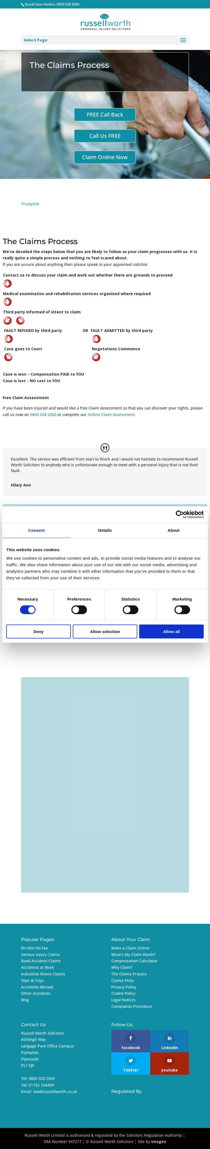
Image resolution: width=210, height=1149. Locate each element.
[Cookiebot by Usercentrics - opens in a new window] (180, 514)
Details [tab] (105, 530)
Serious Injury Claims (40, 954)
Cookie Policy (123, 993)
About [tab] (174, 530)
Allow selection (105, 631)
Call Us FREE (105, 135)
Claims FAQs (122, 980)
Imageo (158, 1141)
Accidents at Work (37, 967)
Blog (25, 999)
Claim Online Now (105, 157)
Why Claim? (121, 967)
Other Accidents (36, 993)
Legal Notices (123, 999)
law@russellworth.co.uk (55, 1091)
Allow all (171, 631)
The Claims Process (129, 973)
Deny (38, 631)
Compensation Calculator (134, 960)
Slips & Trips (32, 980)
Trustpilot (30, 203)
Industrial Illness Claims (43, 973)
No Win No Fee (34, 948)
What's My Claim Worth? (133, 954)
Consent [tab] (36, 530)
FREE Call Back (105, 114)
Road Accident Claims (41, 960)
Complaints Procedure (131, 1006)
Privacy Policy (123, 987)
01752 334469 (41, 1085)
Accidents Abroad (37, 987)
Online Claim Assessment (111, 414)
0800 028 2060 (68, 4)
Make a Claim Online (130, 948)
